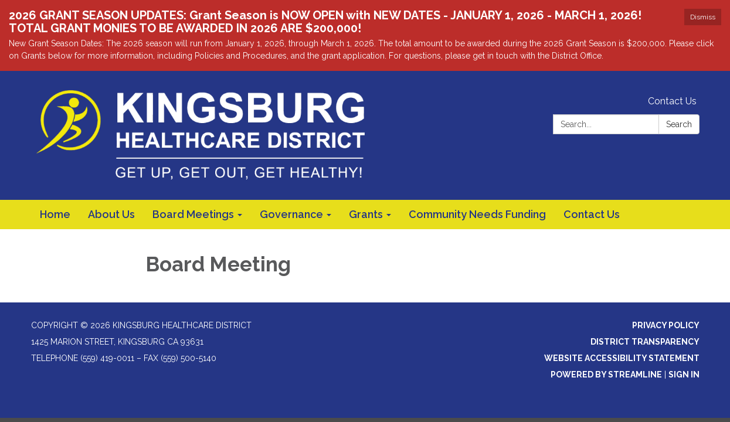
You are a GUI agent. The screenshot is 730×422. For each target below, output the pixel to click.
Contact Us (672, 101)
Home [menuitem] (55, 214)
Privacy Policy (666, 325)
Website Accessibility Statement (622, 358)
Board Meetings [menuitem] (193, 214)
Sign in (684, 374)
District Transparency (645, 341)
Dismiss (702, 17)
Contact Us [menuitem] (591, 214)
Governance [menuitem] (291, 214)
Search (679, 124)
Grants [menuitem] (366, 214)
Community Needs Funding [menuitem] (477, 214)
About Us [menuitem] (111, 214)
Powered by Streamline (606, 374)
